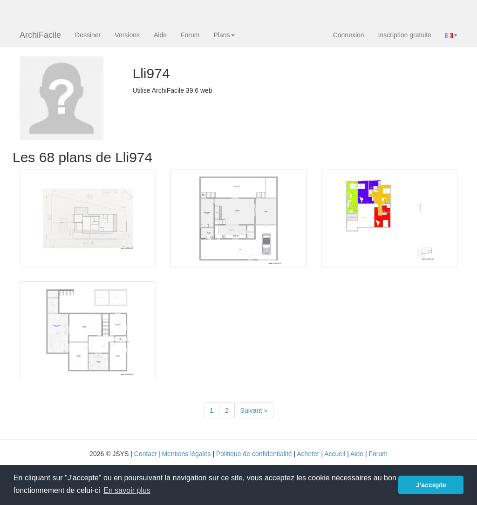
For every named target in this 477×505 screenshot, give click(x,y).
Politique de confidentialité (254, 453)
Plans (223, 35)
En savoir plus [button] (126, 490)
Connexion (348, 35)
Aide (160, 35)
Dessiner (88, 35)
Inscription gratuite (404, 35)
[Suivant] (253, 410)
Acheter (308, 453)
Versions (127, 35)
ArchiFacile (40, 35)
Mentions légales (186, 453)
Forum (190, 35)
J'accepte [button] (431, 485)
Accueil (334, 453)
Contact (145, 453)
